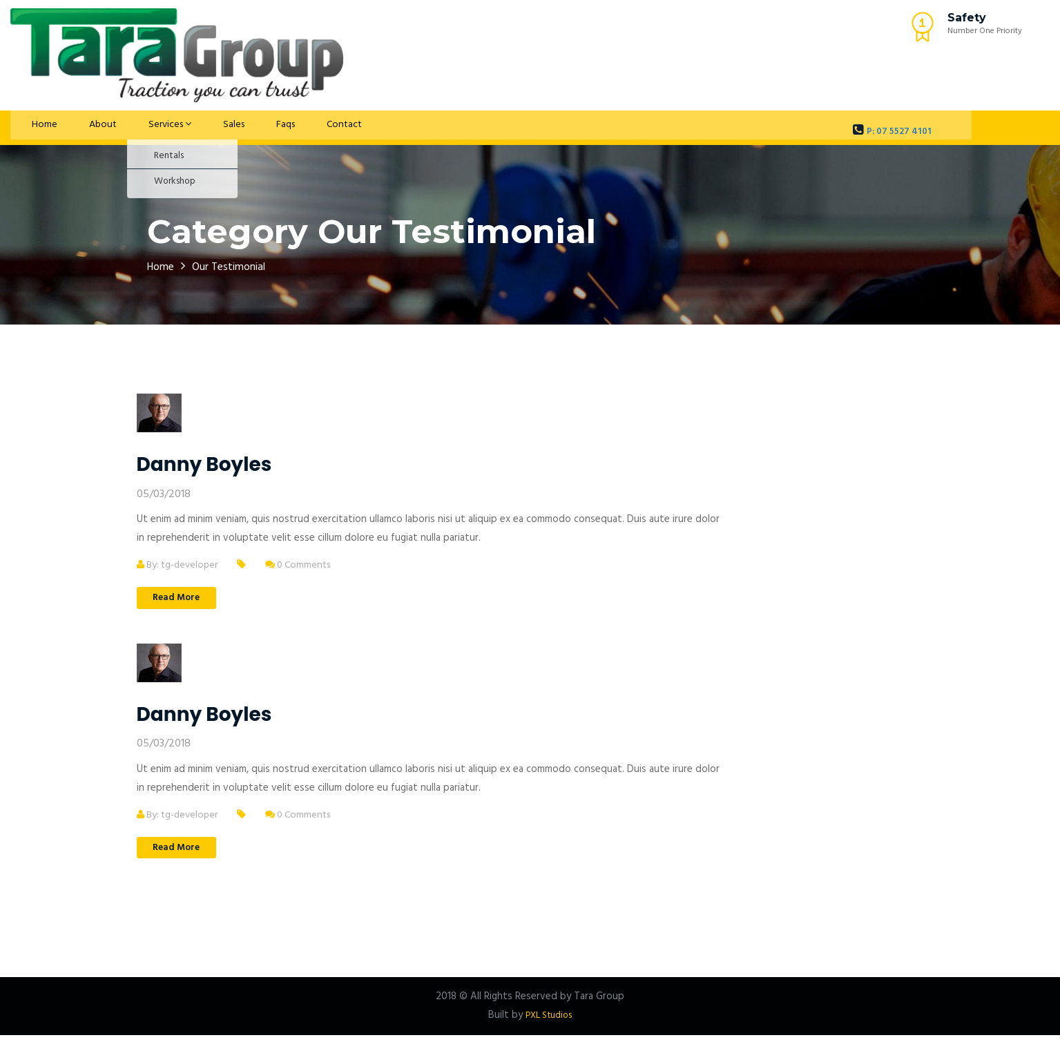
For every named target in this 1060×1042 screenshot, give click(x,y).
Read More (185, 599)
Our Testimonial (239, 267)
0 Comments (307, 565)
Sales (203, 127)
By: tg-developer (180, 565)
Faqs (248, 127)
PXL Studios (548, 1022)
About (84, 127)
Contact (300, 127)
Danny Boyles (204, 464)
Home (34, 127)
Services (145, 127)
